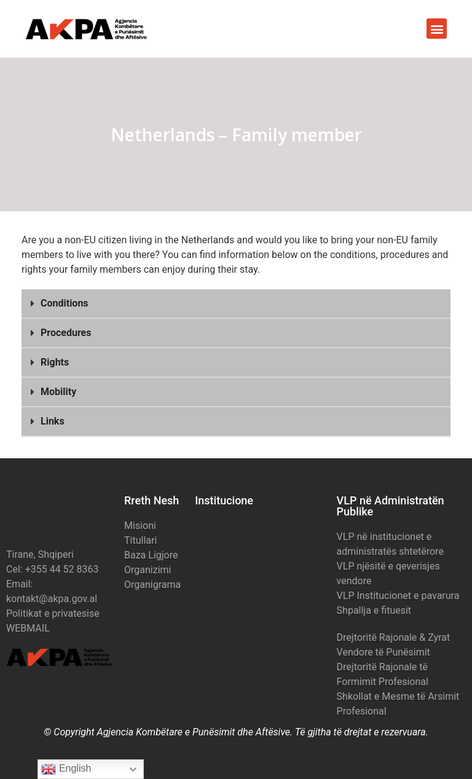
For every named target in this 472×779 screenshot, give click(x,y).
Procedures (66, 333)
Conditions (64, 303)
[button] (437, 28)
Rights (55, 362)
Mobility (58, 391)
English (66, 769)
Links (53, 421)
